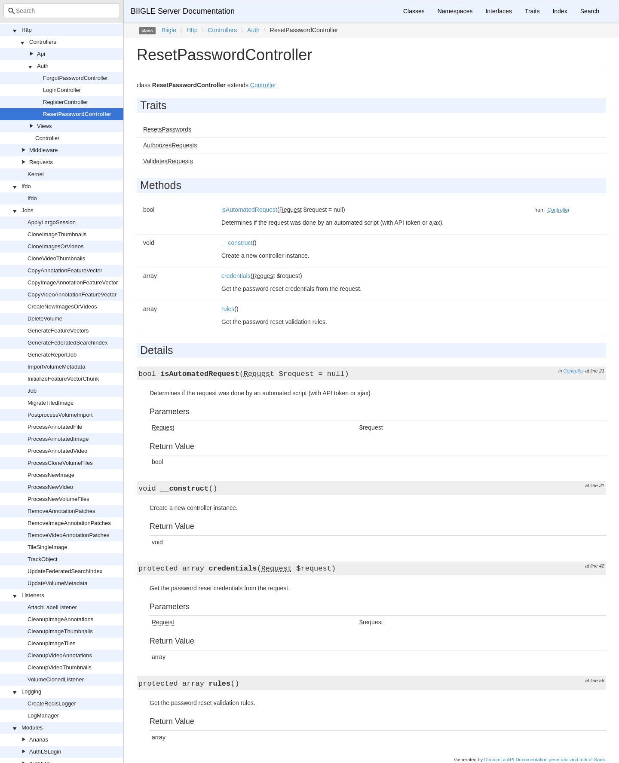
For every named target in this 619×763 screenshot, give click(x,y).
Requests (41, 162)
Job (32, 391)
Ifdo (26, 186)
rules (227, 308)
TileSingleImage (47, 547)
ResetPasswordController (77, 114)
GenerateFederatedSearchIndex (67, 342)
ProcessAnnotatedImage (58, 439)
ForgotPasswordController (75, 78)
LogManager (43, 715)
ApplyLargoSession (52, 222)
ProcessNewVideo (50, 487)
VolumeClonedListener (56, 679)
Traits (532, 11)
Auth (43, 66)
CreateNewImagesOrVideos (62, 306)
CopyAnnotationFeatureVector (65, 270)
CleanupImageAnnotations (60, 619)
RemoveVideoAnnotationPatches (69, 535)
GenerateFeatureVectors (58, 330)
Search (589, 11)
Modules (32, 727)
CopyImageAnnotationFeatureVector (73, 282)
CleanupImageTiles (52, 643)
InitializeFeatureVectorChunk (63, 378)
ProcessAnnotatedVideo (57, 451)
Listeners (32, 595)
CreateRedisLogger (52, 703)
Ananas (38, 739)
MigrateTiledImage (51, 403)
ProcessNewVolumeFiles (58, 499)
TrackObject (43, 559)
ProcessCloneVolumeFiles (60, 463)
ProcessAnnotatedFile (55, 427)
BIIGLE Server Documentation (183, 11)
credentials (236, 275)
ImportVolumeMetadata (56, 366)
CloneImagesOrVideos (56, 246)
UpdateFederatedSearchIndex (65, 571)
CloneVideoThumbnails (56, 258)
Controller (47, 138)
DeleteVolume (45, 318)
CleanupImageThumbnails (60, 631)
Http (26, 30)
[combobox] (61, 10)
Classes (414, 11)
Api (41, 54)
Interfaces (498, 11)
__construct (236, 242)
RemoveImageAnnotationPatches (69, 523)
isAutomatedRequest (249, 209)
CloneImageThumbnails (57, 234)
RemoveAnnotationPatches (61, 511)
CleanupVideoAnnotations (60, 655)
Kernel (36, 174)
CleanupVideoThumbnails (60, 667)
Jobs (27, 210)
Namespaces (455, 11)
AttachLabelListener (52, 607)
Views (44, 126)
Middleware (43, 150)
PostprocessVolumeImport (60, 415)
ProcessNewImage (51, 475)
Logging (31, 691)
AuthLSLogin (45, 751)
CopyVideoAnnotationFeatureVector (72, 294)
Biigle (169, 30)
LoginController (62, 90)
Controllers (42, 42)
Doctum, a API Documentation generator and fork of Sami (544, 759)
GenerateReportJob (52, 354)
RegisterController (65, 102)
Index (559, 11)
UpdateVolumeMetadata (57, 583)
